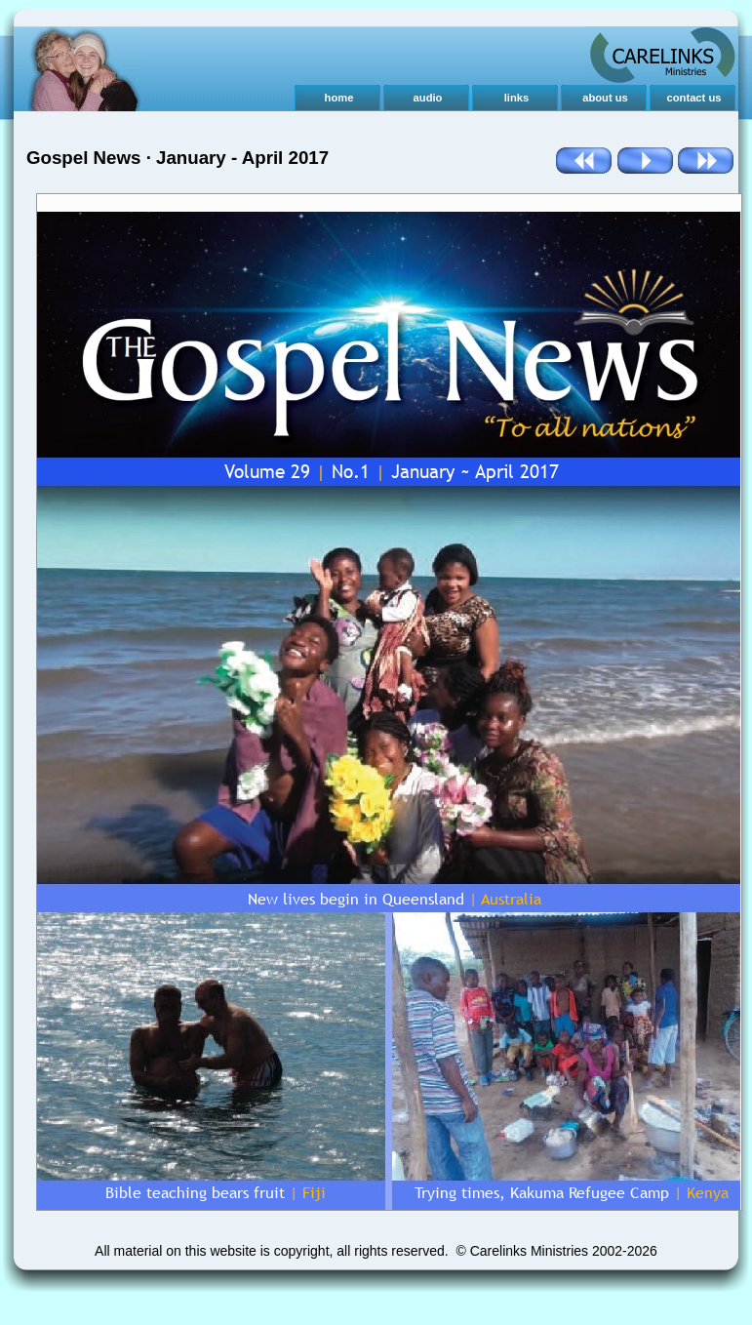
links (517, 97)
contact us (694, 97)
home (339, 97)
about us (605, 97)
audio (428, 97)
